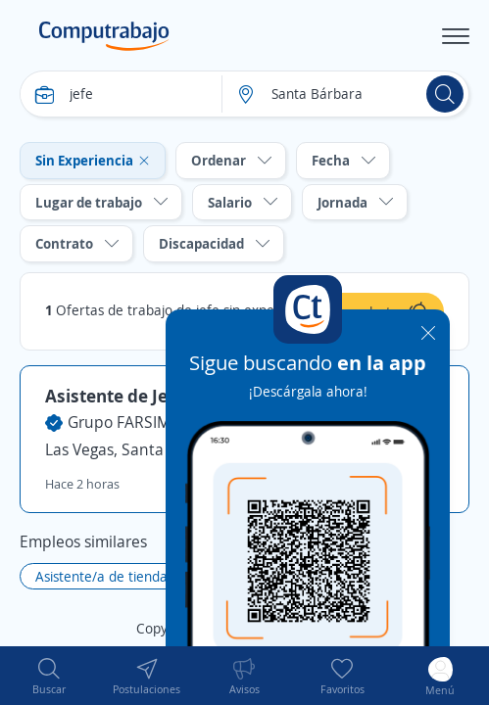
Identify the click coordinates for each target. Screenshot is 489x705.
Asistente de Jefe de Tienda (157, 395)
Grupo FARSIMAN (130, 422)
